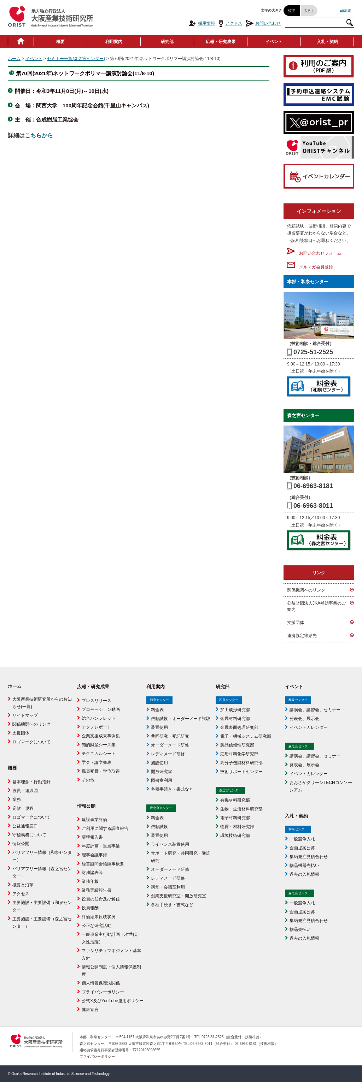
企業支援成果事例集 (101, 735)
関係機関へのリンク (306, 590)
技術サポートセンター (241, 771)
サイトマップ (25, 715)
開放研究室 (161, 771)
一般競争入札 (302, 839)
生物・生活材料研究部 (241, 809)
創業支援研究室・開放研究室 (178, 895)
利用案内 (113, 41)
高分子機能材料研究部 (241, 762)
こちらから (39, 135)
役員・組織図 (25, 790)
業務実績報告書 (96, 890)
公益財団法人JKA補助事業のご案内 (316, 606)
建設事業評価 (94, 819)
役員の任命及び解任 (101, 899)
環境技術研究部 (235, 835)
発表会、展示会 (304, 718)
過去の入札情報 (304, 874)
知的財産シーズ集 (99, 744)
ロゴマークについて (31, 741)
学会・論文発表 (96, 762)
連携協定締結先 (302, 635)
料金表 (157, 709)
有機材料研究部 (235, 800)
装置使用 (159, 727)
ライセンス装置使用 (170, 844)
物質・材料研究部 (237, 826)
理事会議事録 (94, 854)
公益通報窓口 (25, 826)
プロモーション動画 (101, 709)
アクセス (230, 23)
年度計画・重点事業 (101, 846)
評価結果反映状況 (99, 916)
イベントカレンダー (309, 727)
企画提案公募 (302, 847)
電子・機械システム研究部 (245, 736)
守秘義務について (29, 834)
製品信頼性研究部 (237, 745)
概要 (60, 41)
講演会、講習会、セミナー (315, 709)
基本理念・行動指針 (31, 781)
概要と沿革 (23, 884)
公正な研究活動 (96, 925)
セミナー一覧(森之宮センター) (76, 58)
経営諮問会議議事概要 (103, 863)
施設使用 (159, 762)
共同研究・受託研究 (170, 736)
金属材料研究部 (235, 718)
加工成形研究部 (235, 709)
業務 (16, 799)
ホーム (14, 58)
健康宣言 (90, 1009)
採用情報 (201, 23)
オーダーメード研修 (170, 745)
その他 (88, 780)
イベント (273, 41)
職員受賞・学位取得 (101, 771)
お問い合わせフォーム (314, 253)
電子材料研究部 (235, 817)
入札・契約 (327, 41)
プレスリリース (96, 700)
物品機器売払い (304, 865)
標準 (291, 10)
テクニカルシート (99, 753)
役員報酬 (90, 907)
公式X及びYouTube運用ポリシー (113, 1000)
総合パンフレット (99, 718)
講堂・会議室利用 (168, 887)
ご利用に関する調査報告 (105, 828)
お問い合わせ (263, 23)
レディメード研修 (168, 753)
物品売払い (300, 929)
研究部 (167, 41)
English (345, 10)
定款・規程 (23, 808)
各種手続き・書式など (172, 789)
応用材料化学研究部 (239, 753)
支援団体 (295, 622)
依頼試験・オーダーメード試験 (180, 718)
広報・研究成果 (220, 41)
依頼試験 (159, 826)
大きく (309, 10)
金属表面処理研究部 (239, 727)
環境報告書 (92, 837)
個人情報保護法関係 (101, 983)
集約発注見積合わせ (309, 856)
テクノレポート (96, 727)
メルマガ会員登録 (310, 266)
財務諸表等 (92, 872)
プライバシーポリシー (103, 991)
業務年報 (90, 881)
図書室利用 (161, 780)
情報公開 (20, 843)
